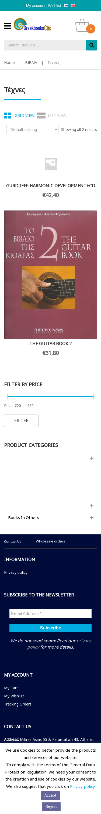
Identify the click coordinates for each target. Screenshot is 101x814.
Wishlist (54, 6)
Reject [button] (51, 806)
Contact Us (13, 541)
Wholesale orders (50, 541)
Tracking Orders (18, 704)
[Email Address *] (50, 613)
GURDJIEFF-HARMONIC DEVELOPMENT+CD (50, 186)
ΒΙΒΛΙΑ (31, 62)
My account (36, 6)
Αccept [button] (50, 795)
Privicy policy (82, 786)
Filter (21, 420)
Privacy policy (15, 572)
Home (9, 62)
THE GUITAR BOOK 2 (50, 344)
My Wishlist (14, 695)
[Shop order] (32, 129)
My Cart (11, 687)
